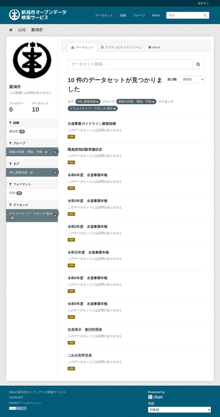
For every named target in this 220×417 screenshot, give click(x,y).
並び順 (171, 79)
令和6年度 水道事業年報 (87, 175)
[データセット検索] (187, 15)
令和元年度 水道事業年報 (88, 252)
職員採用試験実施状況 (85, 149)
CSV (71, 136)
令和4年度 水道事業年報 (87, 278)
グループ (139, 15)
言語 (151, 403)
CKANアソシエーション (25, 403)
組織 (123, 15)
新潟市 (37, 30)
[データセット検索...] (130, 64)
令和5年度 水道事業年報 (87, 304)
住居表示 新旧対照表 (85, 329)
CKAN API (16, 397)
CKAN (155, 397)
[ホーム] (11, 30)
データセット (104, 15)
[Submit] (205, 15)
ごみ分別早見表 (80, 355)
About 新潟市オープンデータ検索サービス (37, 392)
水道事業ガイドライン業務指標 (92, 124)
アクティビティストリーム (121, 47)
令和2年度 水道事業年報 (87, 226)
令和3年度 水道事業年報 (87, 201)
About (156, 15)
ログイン (203, 3)
